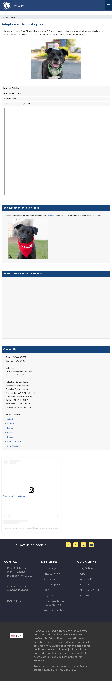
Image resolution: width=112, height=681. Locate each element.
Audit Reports (52, 584)
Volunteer (11, 423)
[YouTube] (91, 545)
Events (10, 432)
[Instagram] (76, 545)
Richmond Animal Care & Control (15, 528)
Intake (10, 437)
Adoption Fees (9, 98)
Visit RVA (86, 595)
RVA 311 (85, 584)
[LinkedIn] (84, 545)
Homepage (50, 568)
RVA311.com (14, 601)
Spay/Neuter (13, 446)
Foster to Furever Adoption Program (19, 104)
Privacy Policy (52, 573)
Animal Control (14, 441)
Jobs (82, 573)
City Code (49, 595)
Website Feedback (55, 610)
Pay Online (86, 568)
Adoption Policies (11, 88)
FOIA (46, 590)
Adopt (10, 419)
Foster (10, 428)
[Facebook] (69, 545)
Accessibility (51, 579)
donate (51, 215)
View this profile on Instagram (14, 496)
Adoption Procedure (12, 93)
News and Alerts (90, 590)
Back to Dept (10, 18)
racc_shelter (33, 528)
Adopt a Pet (87, 579)
